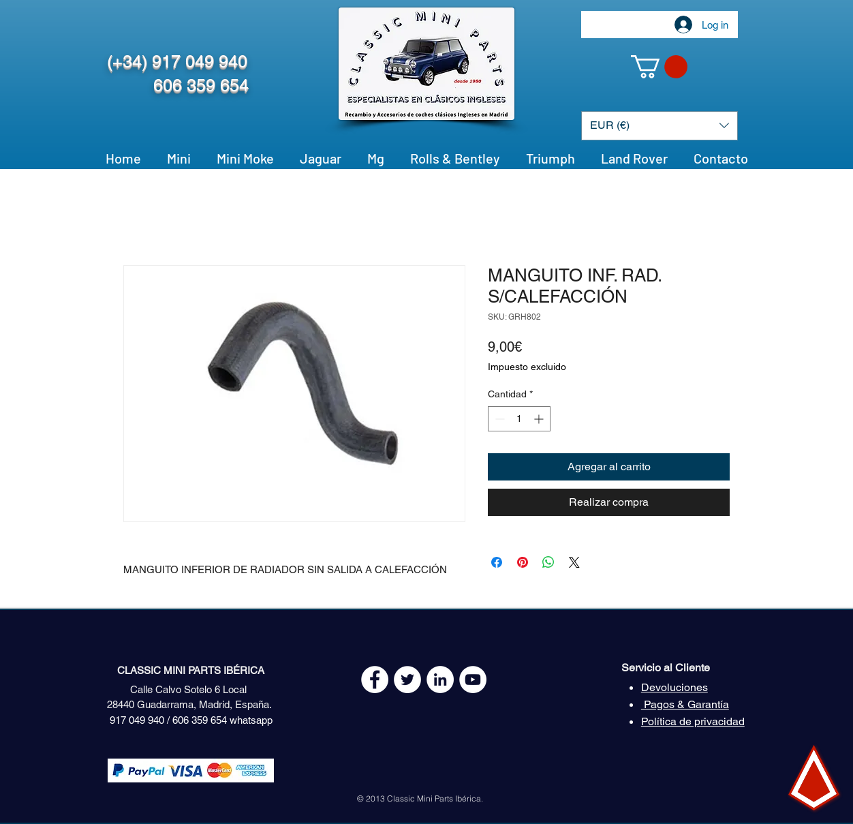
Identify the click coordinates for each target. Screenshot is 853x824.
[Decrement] (498, 419)
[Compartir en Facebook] (496, 562)
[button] (659, 66)
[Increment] (539, 419)
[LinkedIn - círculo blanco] (440, 679)
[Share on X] (574, 562)
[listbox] (659, 125)
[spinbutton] (519, 419)
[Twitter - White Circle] (407, 679)
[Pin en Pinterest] (522, 562)
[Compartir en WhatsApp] (548, 562)
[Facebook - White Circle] (374, 679)
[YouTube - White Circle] (472, 679)
